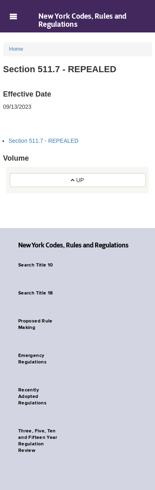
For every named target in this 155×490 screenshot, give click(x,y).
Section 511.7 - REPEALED (43, 141)
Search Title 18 (35, 293)
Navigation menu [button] (13, 16)
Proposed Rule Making (35, 324)
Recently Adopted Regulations (32, 397)
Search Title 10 (35, 265)
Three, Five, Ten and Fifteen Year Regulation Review (37, 441)
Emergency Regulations (32, 359)
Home (16, 49)
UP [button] (77, 180)
